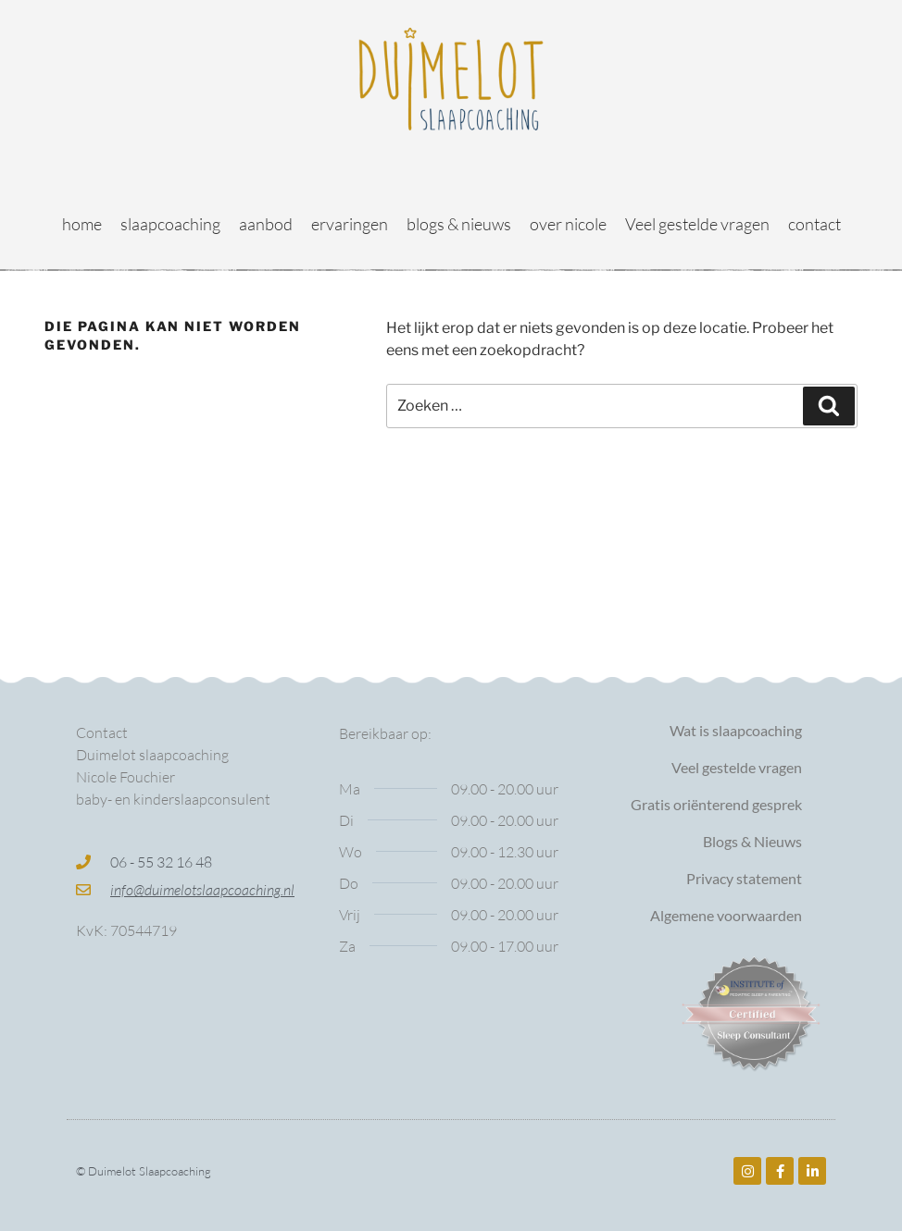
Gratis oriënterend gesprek (716, 804)
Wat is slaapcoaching (736, 730)
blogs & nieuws (459, 224)
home (82, 224)
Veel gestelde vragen (697, 224)
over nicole (568, 224)
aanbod (266, 224)
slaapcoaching (170, 224)
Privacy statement (744, 878)
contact (814, 224)
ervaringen (349, 224)
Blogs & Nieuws (752, 841)
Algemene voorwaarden (726, 915)
